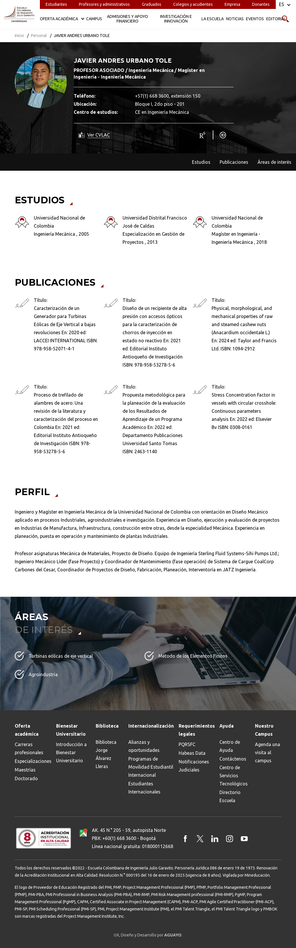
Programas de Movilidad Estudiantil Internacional (150, 767)
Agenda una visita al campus (267, 752)
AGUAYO (173, 935)
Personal (39, 35)
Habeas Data (192, 753)
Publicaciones (234, 162)
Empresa (232, 4)
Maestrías (25, 769)
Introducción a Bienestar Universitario (71, 752)
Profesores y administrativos (104, 4)
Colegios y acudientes (193, 4)
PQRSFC (187, 744)
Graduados (151, 4)
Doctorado (26, 778)
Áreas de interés (274, 162)
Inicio (19, 35)
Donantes (261, 4)
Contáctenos (232, 758)
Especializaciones (33, 761)
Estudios (201, 162)
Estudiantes (56, 4)
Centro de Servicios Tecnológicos (233, 775)
